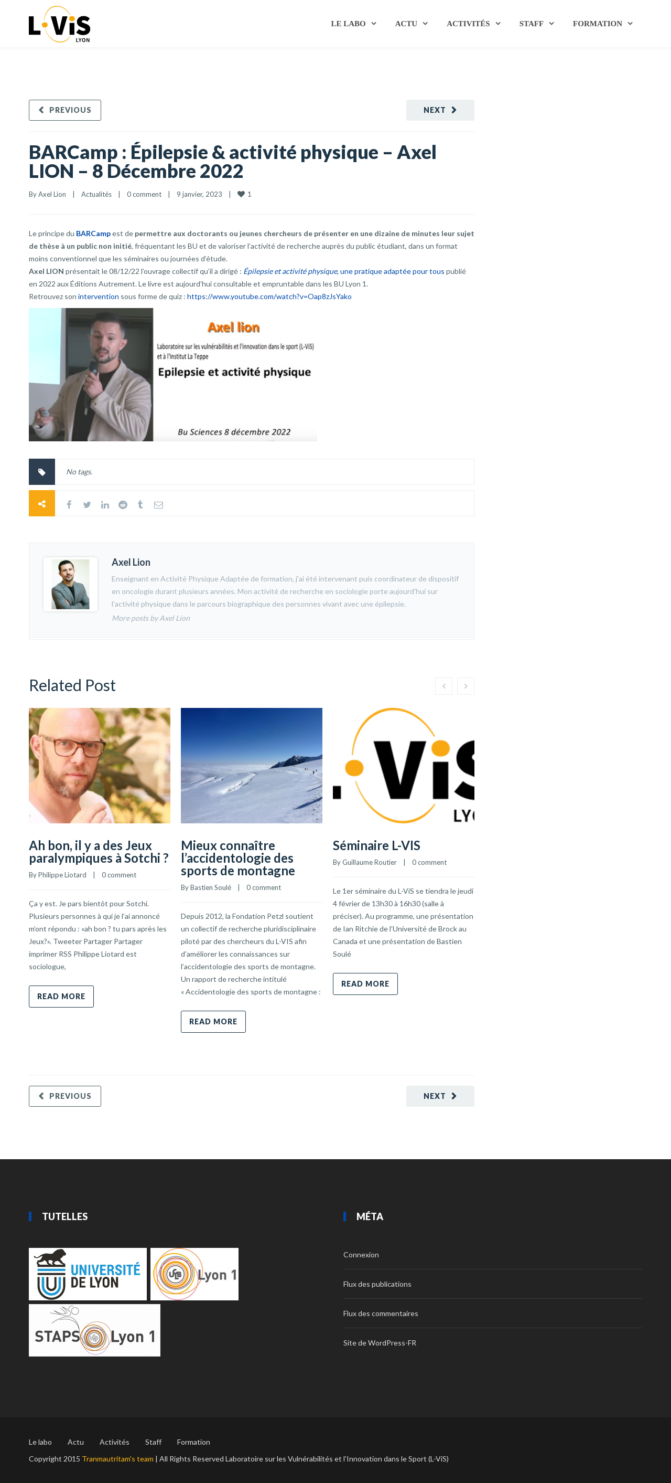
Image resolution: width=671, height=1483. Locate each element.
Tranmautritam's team (118, 1458)
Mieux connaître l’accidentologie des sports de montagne (238, 858)
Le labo (348, 23)
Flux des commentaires (380, 1313)
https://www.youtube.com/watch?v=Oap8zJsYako (269, 296)
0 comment (144, 194)
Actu (406, 23)
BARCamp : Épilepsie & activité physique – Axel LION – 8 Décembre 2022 (233, 161)
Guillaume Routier (369, 862)
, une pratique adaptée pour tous (344, 271)
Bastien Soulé (210, 887)
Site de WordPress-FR (379, 1342)
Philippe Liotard (62, 875)
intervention (98, 296)
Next (435, 109)
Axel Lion (52, 194)
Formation (597, 23)
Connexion (361, 1254)
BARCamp (93, 233)
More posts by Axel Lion (151, 617)
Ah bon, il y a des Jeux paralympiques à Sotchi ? (99, 851)
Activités (468, 23)
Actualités (96, 194)
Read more (61, 996)
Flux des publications (377, 1283)
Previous (70, 109)
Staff (532, 23)
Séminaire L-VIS (376, 845)
